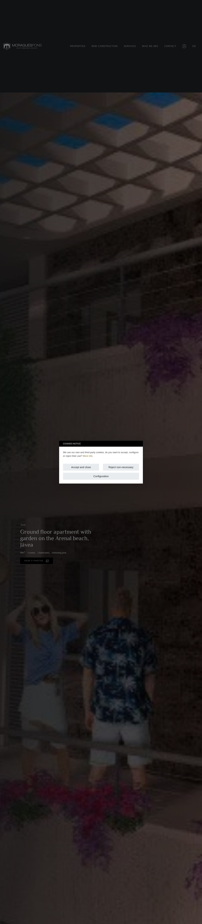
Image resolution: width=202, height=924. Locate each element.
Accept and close (81, 467)
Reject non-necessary (120, 467)
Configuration (101, 476)
